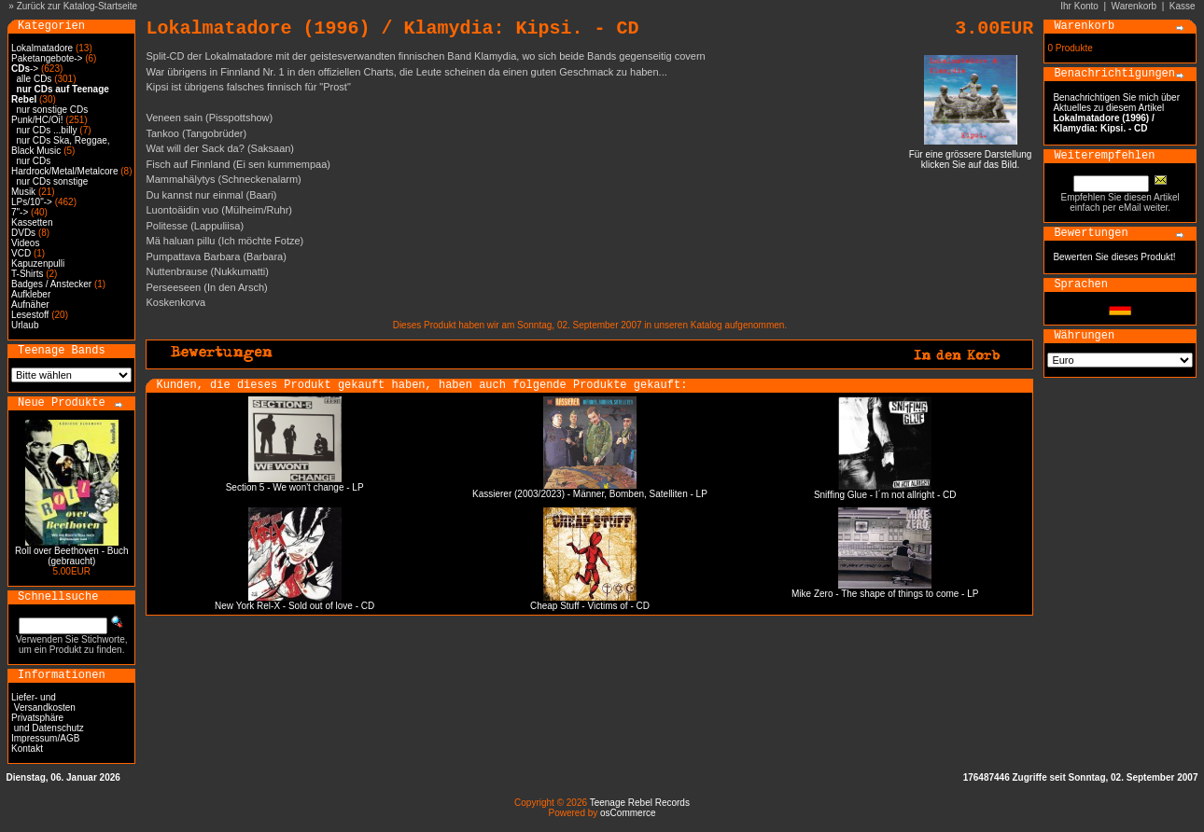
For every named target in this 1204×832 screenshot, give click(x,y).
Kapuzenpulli (37, 263)
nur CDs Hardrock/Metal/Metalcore (64, 166)
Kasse (1182, 6)
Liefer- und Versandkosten (43, 702)
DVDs (23, 233)
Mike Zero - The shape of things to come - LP (884, 594)
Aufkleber (30, 294)
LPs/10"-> (31, 202)
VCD (21, 253)
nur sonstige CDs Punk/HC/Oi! (49, 114)
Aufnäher (30, 304)
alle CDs (34, 79)
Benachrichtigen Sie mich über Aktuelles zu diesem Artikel (1116, 112)
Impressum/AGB (45, 738)
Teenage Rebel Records (640, 802)
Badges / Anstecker (51, 284)
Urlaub (24, 325)
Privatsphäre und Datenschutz (47, 723)
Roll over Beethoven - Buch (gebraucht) (72, 556)
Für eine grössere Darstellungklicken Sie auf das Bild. (970, 155)
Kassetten (31, 222)
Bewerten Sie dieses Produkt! (1114, 257)
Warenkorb (1134, 6)
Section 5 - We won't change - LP (295, 487)
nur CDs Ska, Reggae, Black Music (60, 145)
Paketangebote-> (46, 58)
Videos (25, 243)
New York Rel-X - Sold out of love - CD (294, 606)
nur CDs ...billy (47, 130)
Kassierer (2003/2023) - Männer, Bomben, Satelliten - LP (589, 494)
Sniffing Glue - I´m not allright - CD (885, 495)
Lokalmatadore (42, 48)
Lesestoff (30, 315)
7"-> (19, 212)
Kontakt (27, 748)
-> (24, 68)
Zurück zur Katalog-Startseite (77, 6)
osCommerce (627, 813)
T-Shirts (27, 274)
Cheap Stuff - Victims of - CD (590, 606)
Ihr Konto (1079, 6)
